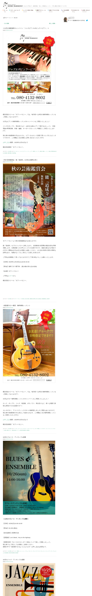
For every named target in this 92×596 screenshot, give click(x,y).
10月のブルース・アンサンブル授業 (14, 437)
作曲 (49, 151)
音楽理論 (14, 153)
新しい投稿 (52, 23)
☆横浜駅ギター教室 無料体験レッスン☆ (16, 305)
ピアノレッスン (26, 151)
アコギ (15, 428)
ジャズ (21, 151)
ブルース (30, 551)
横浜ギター (9, 430)
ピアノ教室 (32, 151)
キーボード (16, 151)
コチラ (11, 276)
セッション (22, 551)
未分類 (9, 151)
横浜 (28, 298)
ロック (44, 551)
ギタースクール (30, 428)
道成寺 (48, 298)
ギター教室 (37, 428)
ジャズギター (43, 428)
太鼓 (26, 298)
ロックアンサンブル (50, 551)
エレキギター (24, 428)
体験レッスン (45, 151)
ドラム (26, 551)
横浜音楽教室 (23, 430)
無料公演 (35, 298)
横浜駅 (5, 153)
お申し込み (6, 142)
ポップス (37, 151)
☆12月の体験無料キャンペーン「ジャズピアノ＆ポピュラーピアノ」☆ (26, 28)
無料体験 (10, 153)
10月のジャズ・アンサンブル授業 (14, 559)
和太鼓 (23, 298)
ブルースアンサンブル (37, 551)
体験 (41, 151)
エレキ (19, 428)
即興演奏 (53, 151)
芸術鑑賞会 (44, 298)
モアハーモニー (17, 298)
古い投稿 (6, 23)
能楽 (40, 298)
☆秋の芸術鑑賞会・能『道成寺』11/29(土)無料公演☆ (20, 160)
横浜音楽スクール (16, 430)
